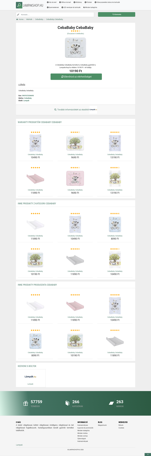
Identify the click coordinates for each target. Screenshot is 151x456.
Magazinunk (102, 425)
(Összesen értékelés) (75, 34)
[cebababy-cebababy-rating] (35, 132)
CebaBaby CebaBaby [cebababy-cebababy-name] (35, 154)
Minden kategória (90, 7)
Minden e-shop (82, 436)
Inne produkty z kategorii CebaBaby (37, 203)
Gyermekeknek (53, 7)
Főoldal (88, 2)
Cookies (121, 428)
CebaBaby (28, 98)
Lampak (26, 101)
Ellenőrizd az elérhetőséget (76, 76)
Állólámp (78, 2)
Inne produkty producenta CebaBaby (37, 284)
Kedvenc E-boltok (27, 366)
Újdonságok (81, 439)
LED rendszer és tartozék (71, 7)
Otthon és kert (65, 2)
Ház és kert (52, 2)
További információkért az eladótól (75, 110)
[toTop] (148, 454)
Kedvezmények (82, 441)
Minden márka (82, 433)
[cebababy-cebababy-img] (35, 143)
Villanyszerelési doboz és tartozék (107, 2)
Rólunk (121, 425)
